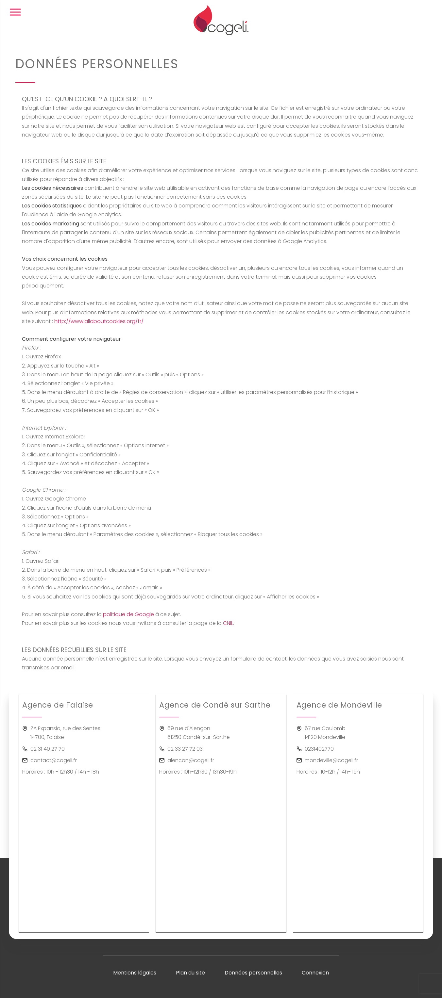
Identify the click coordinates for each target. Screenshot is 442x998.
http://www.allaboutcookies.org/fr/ (99, 321)
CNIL (228, 623)
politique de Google (128, 614)
